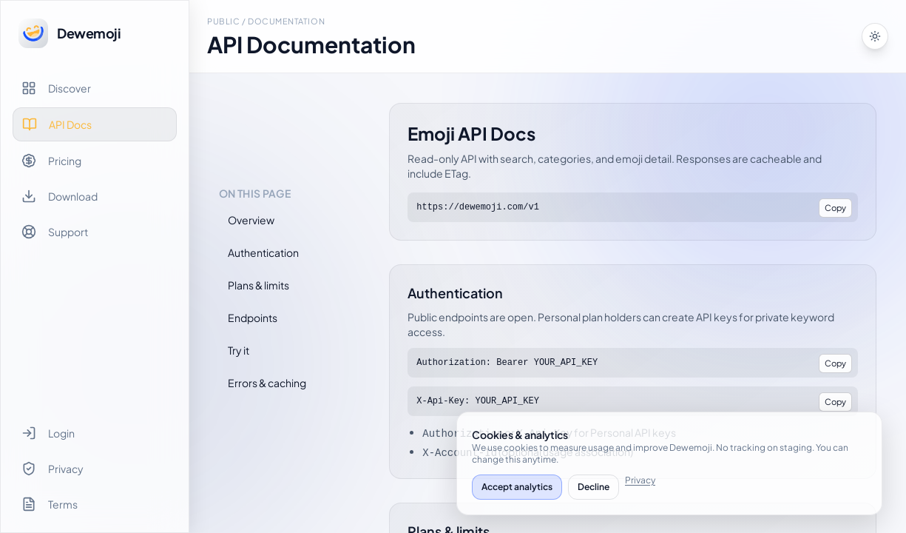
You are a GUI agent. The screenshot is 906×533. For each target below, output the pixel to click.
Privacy (640, 480)
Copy (835, 207)
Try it (238, 350)
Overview (251, 220)
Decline (593, 486)
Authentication (263, 252)
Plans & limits (258, 285)
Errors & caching (267, 382)
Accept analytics (516, 486)
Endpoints (252, 317)
